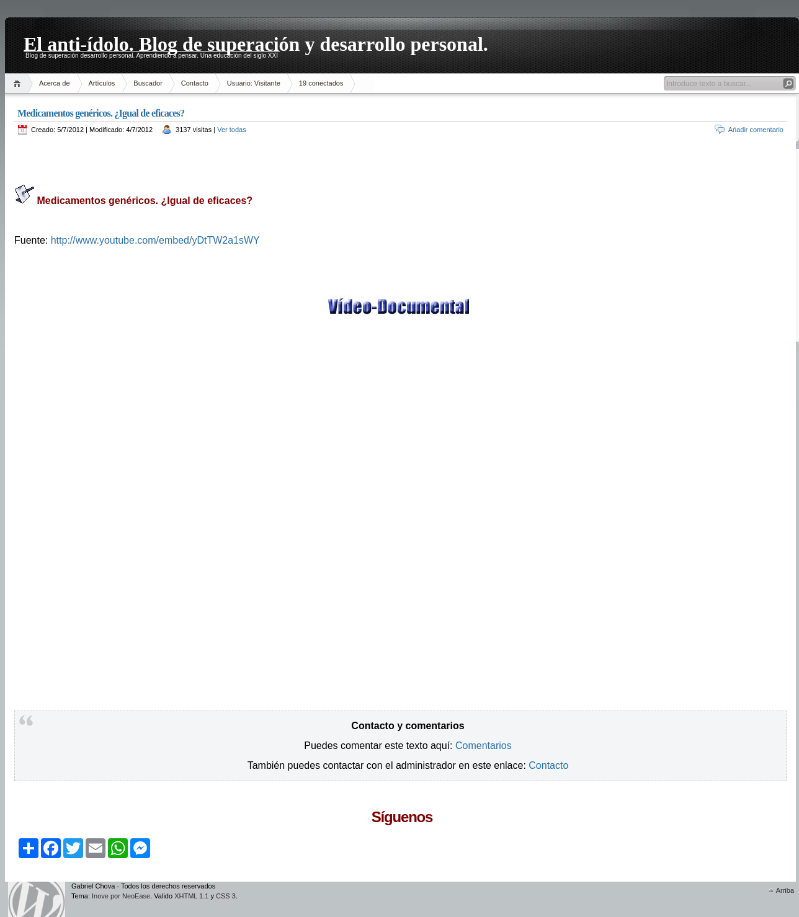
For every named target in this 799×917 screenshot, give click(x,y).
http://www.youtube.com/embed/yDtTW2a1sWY (153, 240)
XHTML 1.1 (191, 896)
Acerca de (54, 83)
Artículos (102, 83)
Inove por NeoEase (121, 896)
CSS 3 (226, 896)
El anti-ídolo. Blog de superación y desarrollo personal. (256, 42)
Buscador (147, 83)
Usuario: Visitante (253, 83)
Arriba (785, 890)
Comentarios (483, 745)
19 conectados (321, 83)
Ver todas (231, 129)
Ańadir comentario (755, 129)
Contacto (194, 83)
